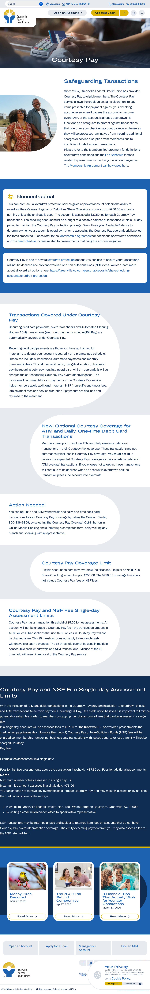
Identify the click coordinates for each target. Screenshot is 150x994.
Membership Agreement (75, 236)
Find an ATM (129, 946)
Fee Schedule (114, 155)
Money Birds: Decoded (21, 895)
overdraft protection (61, 260)
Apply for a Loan (57, 946)
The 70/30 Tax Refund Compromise (68, 897)
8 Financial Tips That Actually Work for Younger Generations (119, 899)
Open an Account (20, 946)
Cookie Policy (121, 978)
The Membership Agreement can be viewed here (96, 165)
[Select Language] (25, 3)
